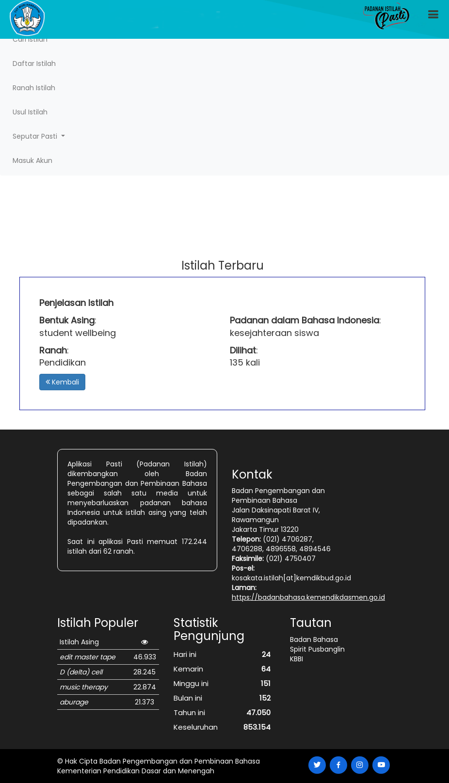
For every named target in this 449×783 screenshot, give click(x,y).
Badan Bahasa (314, 639)
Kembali (62, 382)
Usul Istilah (30, 112)
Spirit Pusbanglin (317, 649)
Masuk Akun (32, 160)
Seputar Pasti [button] (36, 136)
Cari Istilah (30, 39)
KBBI (296, 659)
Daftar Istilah (34, 63)
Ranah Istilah (34, 88)
